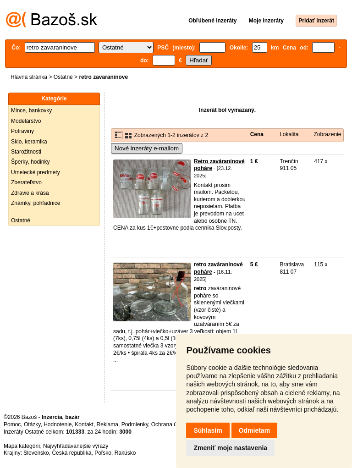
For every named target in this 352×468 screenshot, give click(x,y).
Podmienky (134, 424)
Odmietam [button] (254, 430)
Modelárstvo (26, 121)
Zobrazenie (327, 134)
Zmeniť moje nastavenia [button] (230, 447)
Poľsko (102, 453)
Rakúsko (125, 453)
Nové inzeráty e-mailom (147, 148)
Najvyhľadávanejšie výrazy (75, 446)
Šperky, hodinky (30, 162)
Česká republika (71, 453)
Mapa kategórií (22, 446)
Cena (257, 134)
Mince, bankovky (31, 110)
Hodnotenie (58, 424)
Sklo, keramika (29, 141)
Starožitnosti (26, 152)
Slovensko (36, 453)
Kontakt (84, 424)
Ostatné (63, 77)
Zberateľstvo (26, 182)
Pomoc (12, 424)
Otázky (32, 424)
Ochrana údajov (170, 424)
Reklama (107, 424)
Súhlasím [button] (207, 430)
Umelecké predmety (35, 172)
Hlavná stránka (29, 77)
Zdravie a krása (30, 193)
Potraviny (22, 131)
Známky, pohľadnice (35, 203)
